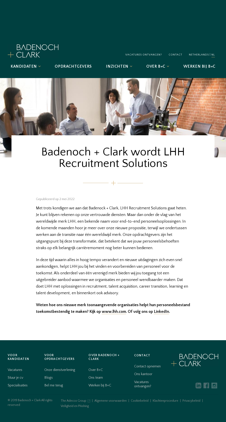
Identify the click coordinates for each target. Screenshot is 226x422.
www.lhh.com (114, 311)
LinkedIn (161, 311)
